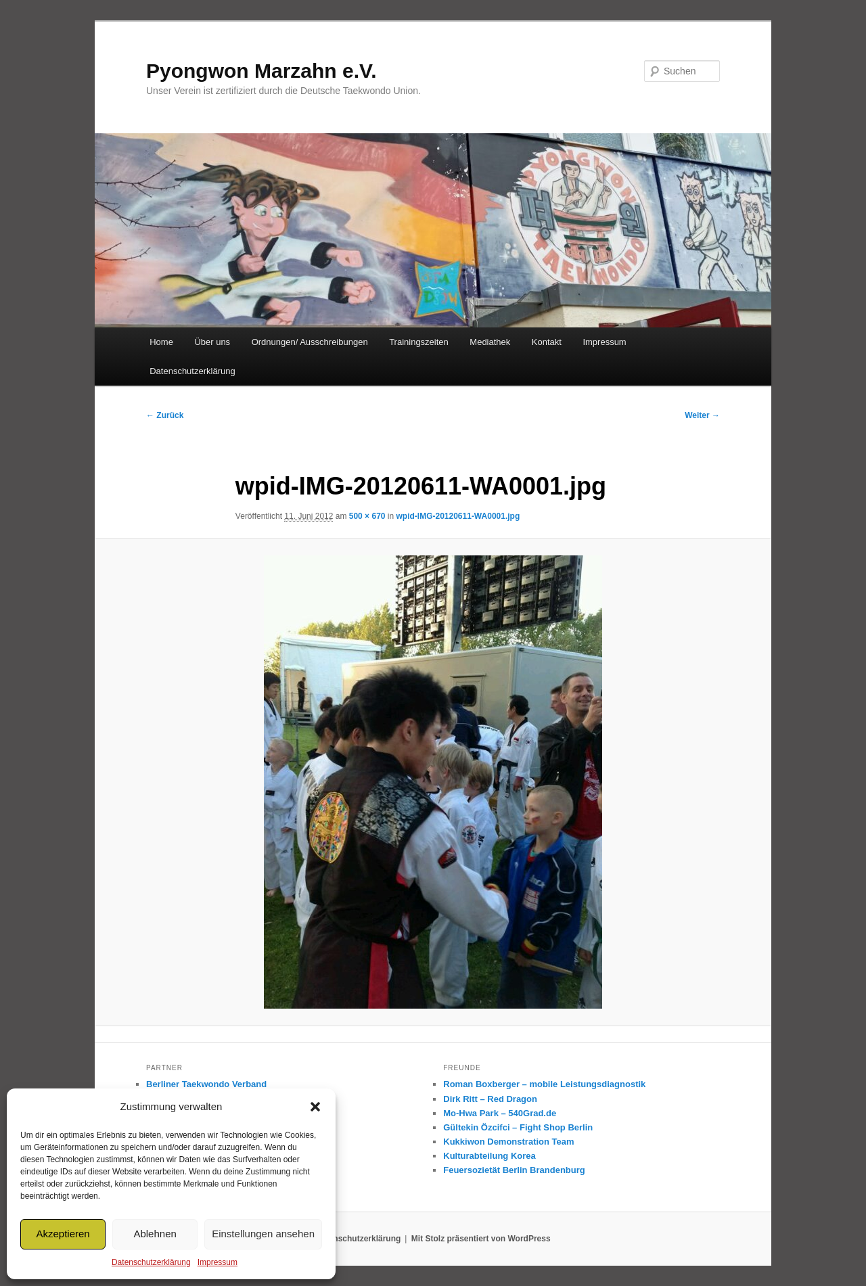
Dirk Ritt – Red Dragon (490, 1099)
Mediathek (490, 342)
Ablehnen (154, 1233)
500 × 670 (367, 516)
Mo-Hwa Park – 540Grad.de (499, 1113)
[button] (315, 1106)
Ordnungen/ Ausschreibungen (310, 342)
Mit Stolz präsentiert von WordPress (481, 1238)
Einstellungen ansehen (263, 1233)
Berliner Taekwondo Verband (206, 1084)
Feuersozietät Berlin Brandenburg (514, 1170)
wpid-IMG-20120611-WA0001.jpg (458, 516)
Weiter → (702, 415)
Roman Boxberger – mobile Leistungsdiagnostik (544, 1084)
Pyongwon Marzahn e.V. (261, 71)
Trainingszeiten (419, 342)
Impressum (217, 1262)
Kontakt (547, 342)
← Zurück (164, 415)
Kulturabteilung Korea (489, 1156)
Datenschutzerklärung (151, 1262)
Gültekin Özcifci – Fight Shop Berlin (518, 1127)
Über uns (212, 342)
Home (161, 342)
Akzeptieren (62, 1233)
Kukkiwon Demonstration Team (508, 1141)
